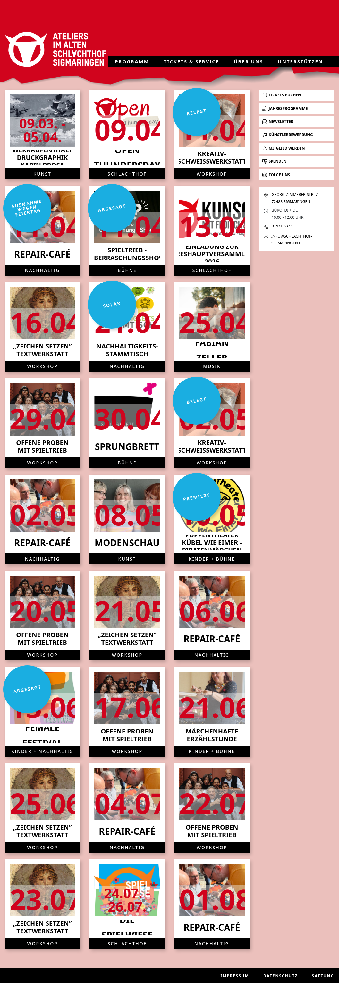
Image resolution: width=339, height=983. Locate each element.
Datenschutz (280, 976)
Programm (132, 61)
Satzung (323, 976)
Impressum (235, 976)
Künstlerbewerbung (287, 134)
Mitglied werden (283, 148)
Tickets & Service (191, 61)
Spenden (274, 161)
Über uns (248, 61)
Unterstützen (300, 61)
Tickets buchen (281, 95)
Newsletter (277, 121)
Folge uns (276, 174)
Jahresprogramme (285, 108)
